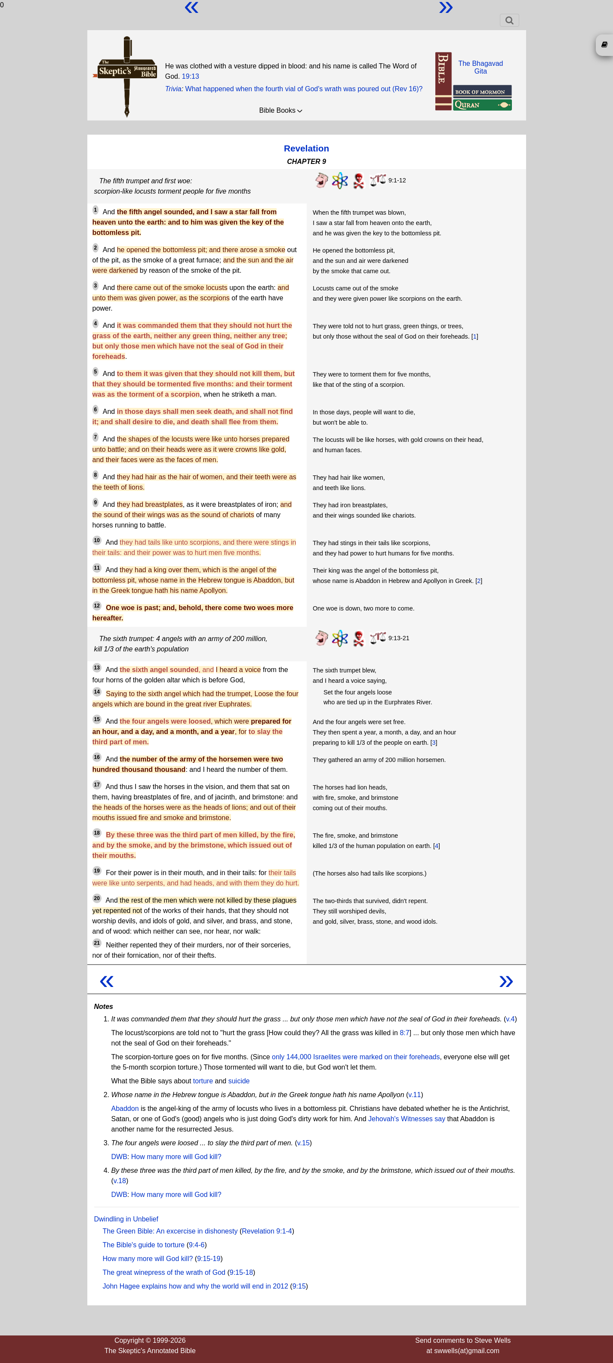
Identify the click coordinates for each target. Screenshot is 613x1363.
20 (97, 898)
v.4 (510, 1019)
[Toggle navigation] (509, 20)
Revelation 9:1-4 (267, 1231)
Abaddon (125, 1108)
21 (97, 943)
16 (97, 757)
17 (97, 785)
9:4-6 (196, 1245)
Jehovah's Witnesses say (406, 1118)
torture (203, 1081)
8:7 (404, 1032)
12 (97, 606)
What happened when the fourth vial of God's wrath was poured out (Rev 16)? (304, 89)
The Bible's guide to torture (144, 1245)
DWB (119, 1156)
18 (97, 833)
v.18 (120, 1180)
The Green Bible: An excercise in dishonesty (170, 1231)
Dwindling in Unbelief (126, 1219)
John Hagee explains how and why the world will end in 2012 (195, 1286)
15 (97, 719)
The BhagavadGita (480, 67)
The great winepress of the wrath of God (164, 1272)
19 (97, 871)
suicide (239, 1081)
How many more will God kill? (176, 1156)
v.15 (303, 1143)
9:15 (299, 1286)
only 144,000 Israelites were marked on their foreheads (356, 1057)
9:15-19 (208, 1258)
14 (97, 692)
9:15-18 (241, 1272)
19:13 (190, 76)
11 (97, 568)
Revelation (306, 148)
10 (97, 540)
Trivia (173, 89)
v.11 (414, 1094)
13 (97, 668)
